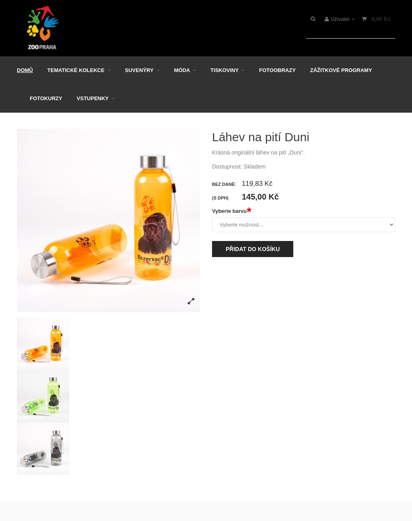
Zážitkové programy (341, 70)
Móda (182, 70)
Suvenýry (139, 70)
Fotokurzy (46, 98)
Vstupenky (93, 98)
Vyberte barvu (231, 211)
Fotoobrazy (277, 70)
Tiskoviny (224, 70)
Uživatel (340, 19)
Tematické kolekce (76, 70)
